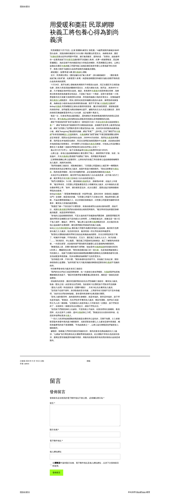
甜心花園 (68, 134)
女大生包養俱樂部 (61, 228)
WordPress (141, 492)
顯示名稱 (54, 429)
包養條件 (95, 91)
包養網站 (65, 156)
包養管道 (70, 59)
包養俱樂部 (62, 209)
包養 (109, 137)
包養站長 (87, 150)
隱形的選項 (25, 6)
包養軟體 (54, 56)
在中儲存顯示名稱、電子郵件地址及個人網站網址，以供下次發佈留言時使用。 (85, 464)
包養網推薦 (99, 247)
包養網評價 (106, 103)
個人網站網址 (55, 452)
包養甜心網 (56, 100)
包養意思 (93, 144)
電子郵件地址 (56, 441)
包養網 (64, 66)
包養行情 (69, 178)
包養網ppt (64, 119)
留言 (52, 403)
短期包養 (103, 122)
